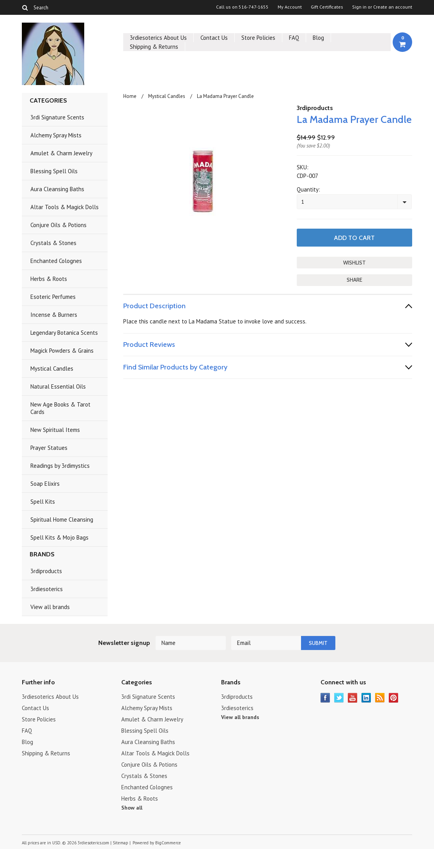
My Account (290, 7)
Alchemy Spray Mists (55, 135)
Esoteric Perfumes (53, 296)
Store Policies (258, 37)
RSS (380, 698)
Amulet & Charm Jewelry (61, 153)
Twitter (339, 698)
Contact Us (214, 37)
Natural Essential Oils (58, 386)
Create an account (392, 7)
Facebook (325, 698)
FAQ (294, 37)
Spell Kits (42, 501)
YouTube (353, 698)
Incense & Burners (53, 314)
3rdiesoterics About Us (158, 37)
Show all (131, 807)
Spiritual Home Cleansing (61, 519)
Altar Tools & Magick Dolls (64, 207)
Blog (318, 37)
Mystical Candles (51, 368)
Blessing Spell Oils (54, 171)
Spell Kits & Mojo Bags (59, 537)
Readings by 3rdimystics (60, 465)
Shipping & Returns (154, 46)
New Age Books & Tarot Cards (60, 408)
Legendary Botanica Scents (64, 332)
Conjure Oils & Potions (58, 225)
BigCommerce (168, 842)
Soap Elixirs (45, 483)
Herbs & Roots (48, 278)
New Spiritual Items (55, 429)
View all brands (50, 607)
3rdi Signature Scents (57, 117)
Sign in (359, 7)
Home (129, 96)
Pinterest (394, 698)
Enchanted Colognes (56, 261)
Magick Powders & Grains (62, 350)
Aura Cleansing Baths (57, 189)
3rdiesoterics (46, 589)
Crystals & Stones (53, 243)
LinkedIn (366, 698)
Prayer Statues (48, 447)
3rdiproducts (46, 571)
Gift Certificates (327, 7)
